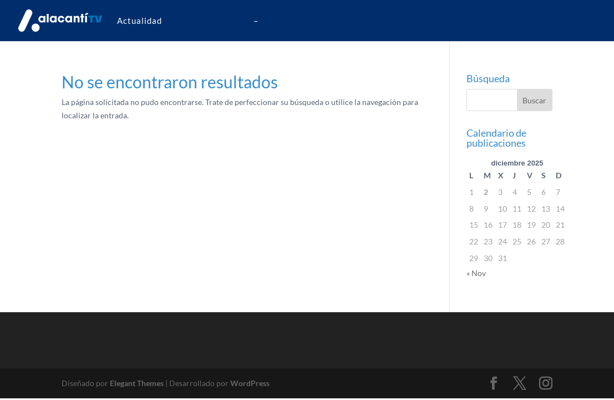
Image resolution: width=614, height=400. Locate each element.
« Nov (476, 273)
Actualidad (139, 21)
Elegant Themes (137, 383)
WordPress (250, 383)
